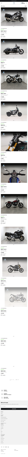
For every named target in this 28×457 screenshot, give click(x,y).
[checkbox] (1, 36)
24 (16, 379)
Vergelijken (3, 36)
